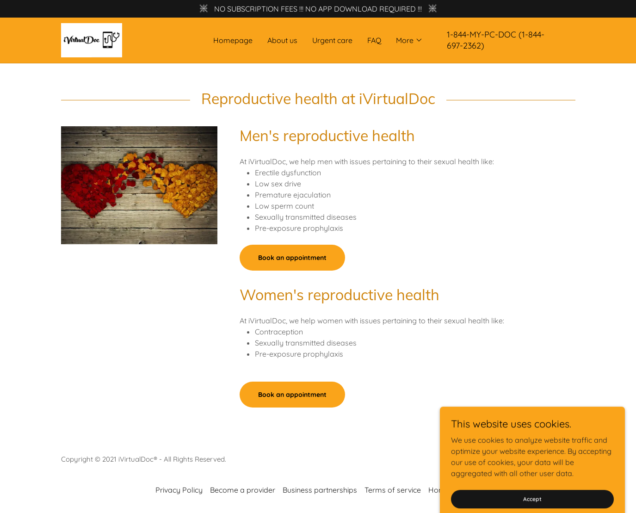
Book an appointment (292, 257)
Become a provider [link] (242, 489)
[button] (409, 40)
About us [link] (282, 40)
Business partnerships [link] (320, 489)
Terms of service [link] (392, 489)
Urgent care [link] (332, 40)
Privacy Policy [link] (179, 489)
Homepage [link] (233, 40)
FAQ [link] (374, 40)
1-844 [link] (456, 34)
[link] (91, 39)
